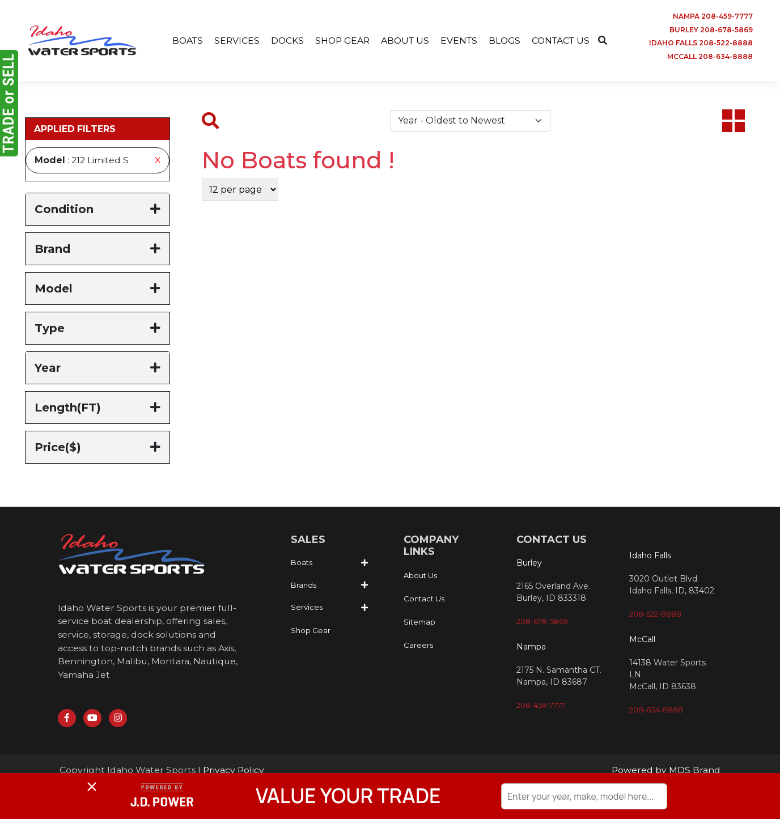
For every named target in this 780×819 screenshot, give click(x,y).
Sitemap (419, 622)
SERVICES (233, 40)
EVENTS (461, 40)
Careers (418, 646)
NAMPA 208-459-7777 (713, 16)
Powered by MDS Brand (665, 772)
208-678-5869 (542, 622)
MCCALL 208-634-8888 (710, 57)
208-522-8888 (655, 614)
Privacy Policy (234, 772)
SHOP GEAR (340, 40)
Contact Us (424, 599)
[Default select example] (470, 122)
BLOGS (507, 40)
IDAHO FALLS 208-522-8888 (701, 43)
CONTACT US (565, 40)
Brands (303, 586)
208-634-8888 (656, 710)
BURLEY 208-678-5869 (711, 30)
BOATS (183, 40)
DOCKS (284, 40)
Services (307, 608)
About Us (420, 576)
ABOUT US (405, 40)
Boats (301, 563)
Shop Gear (310, 631)
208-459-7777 (540, 706)
